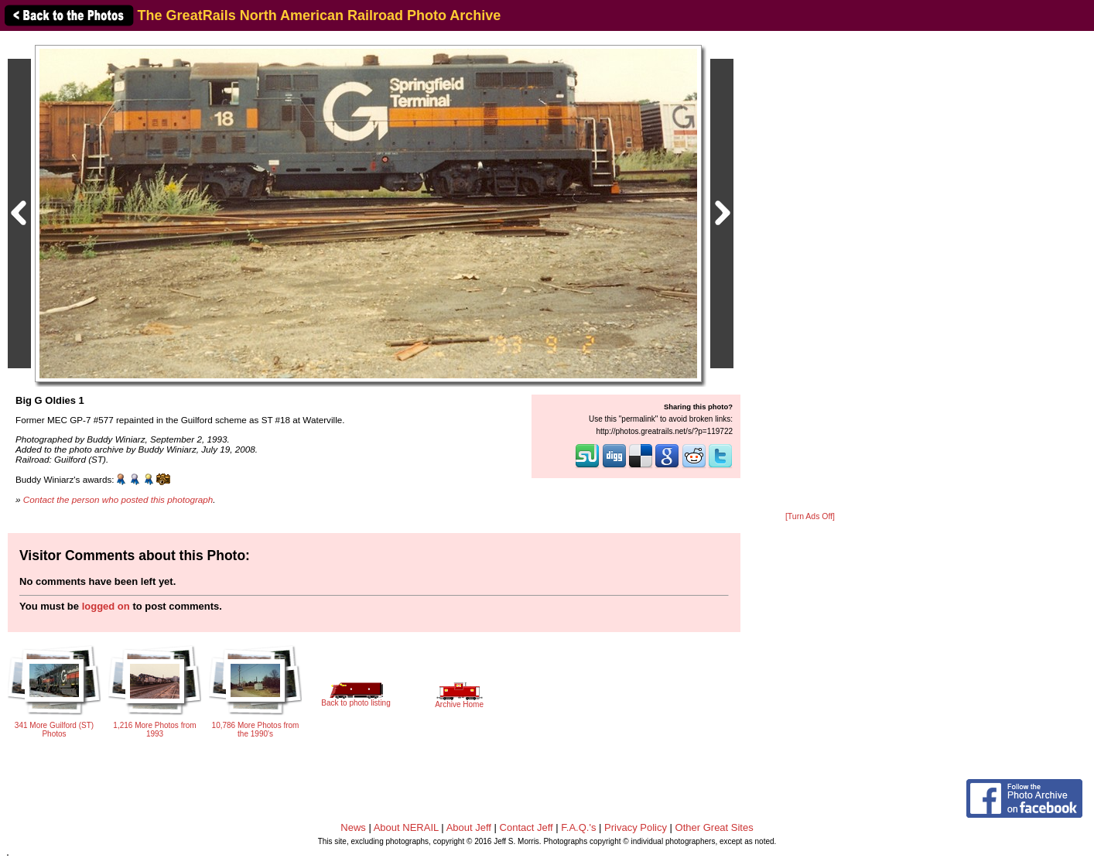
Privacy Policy (635, 827)
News (353, 827)
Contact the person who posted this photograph (118, 499)
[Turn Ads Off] (810, 516)
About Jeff (468, 827)
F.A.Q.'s (578, 827)
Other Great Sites (714, 827)
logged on (106, 606)
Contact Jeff (526, 827)
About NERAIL (406, 827)
